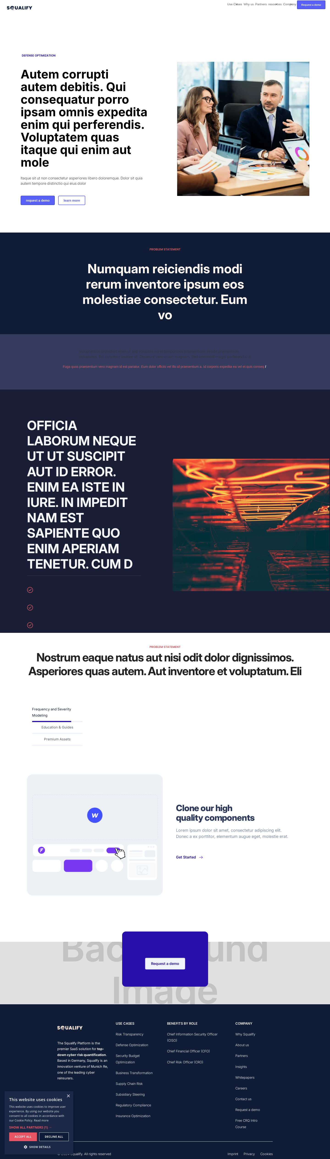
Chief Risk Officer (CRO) (185, 1062)
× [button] (68, 1096)
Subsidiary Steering (130, 1094)
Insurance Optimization (133, 1116)
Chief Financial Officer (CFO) (188, 1051)
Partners (261, 4)
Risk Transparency (129, 1034)
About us (242, 1045)
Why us (249, 4)
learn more (71, 200)
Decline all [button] (54, 1137)
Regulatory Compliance (133, 1105)
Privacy (249, 1154)
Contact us (243, 1099)
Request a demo (311, 4)
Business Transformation (134, 1073)
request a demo (38, 200)
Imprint (233, 1154)
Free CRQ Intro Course (246, 1123)
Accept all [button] (23, 1137)
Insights (241, 1067)
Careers (241, 1088)
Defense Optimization (132, 1045)
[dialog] (39, 1122)
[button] (234, 5)
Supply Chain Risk (129, 1084)
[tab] (57, 713)
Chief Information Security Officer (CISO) (192, 1037)
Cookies (266, 1154)
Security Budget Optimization (128, 1059)
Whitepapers (244, 1077)
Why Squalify (245, 1034)
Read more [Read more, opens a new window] (41, 1120)
